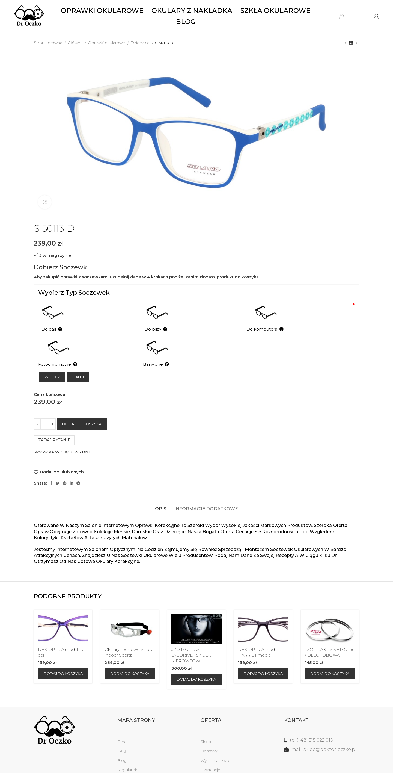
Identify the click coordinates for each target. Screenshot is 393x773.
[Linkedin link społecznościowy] (71, 471)
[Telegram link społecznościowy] (78, 471)
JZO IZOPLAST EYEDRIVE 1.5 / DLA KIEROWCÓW (191, 643)
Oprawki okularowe (107, 42)
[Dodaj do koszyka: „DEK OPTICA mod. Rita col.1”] (63, 662)
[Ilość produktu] (45, 412)
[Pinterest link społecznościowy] (64, 471)
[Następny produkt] (356, 43)
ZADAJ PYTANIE (54, 428)
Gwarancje (210, 758)
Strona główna (48, 42)
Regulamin (127, 758)
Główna (76, 42)
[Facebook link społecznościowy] (51, 471)
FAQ (121, 739)
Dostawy (209, 739)
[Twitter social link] (57, 471)
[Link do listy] (321, 728)
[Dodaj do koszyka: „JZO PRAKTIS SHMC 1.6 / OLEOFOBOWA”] (330, 662)
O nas (122, 730)
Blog (122, 748)
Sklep (206, 730)
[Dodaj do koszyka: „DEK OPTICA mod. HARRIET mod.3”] (263, 662)
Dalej (78, 365)
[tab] (160, 494)
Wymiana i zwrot (216, 748)
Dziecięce (140, 42)
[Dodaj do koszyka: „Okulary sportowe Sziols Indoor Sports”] (130, 662)
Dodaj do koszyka (81, 412)
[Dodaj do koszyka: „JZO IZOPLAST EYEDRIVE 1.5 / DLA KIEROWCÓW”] (196, 668)
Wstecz (52, 365)
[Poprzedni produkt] (345, 43)
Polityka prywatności (136, 767)
